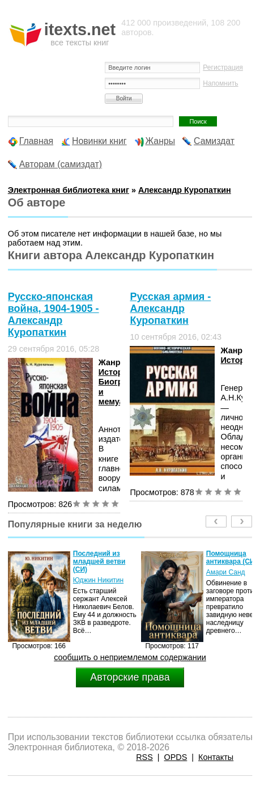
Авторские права (129, 677)
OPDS (175, 757)
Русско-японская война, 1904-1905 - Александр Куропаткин (53, 314)
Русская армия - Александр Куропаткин (170, 308)
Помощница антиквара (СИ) (231, 557)
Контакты (215, 757)
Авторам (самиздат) (60, 164)
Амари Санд (225, 572)
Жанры (161, 141)
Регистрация (223, 67)
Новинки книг (99, 141)
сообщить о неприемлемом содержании (130, 657)
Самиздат (214, 141)
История (116, 372)
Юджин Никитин (98, 580)
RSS (144, 757)
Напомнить (220, 83)
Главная (36, 141)
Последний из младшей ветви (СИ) (99, 561)
